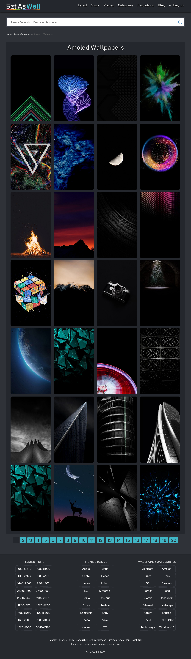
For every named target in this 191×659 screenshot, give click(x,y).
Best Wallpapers (23, 34)
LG (86, 590)
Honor (105, 576)
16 (137, 540)
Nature (147, 612)
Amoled (166, 568)
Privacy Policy (66, 639)
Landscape (166, 605)
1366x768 (24, 576)
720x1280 (43, 583)
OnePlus (105, 598)
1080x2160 (43, 576)
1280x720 (24, 605)
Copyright (81, 639)
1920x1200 (43, 605)
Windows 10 (166, 627)
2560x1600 (43, 590)
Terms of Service (97, 639)
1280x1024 (43, 620)
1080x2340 (24, 568)
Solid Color (167, 620)
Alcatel (86, 576)
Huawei (86, 583)
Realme (105, 605)
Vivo (105, 620)
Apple (86, 568)
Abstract (147, 568)
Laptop (166, 612)
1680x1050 (24, 612)
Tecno (86, 620)
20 (173, 540)
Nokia (86, 598)
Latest (82, 5)
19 (164, 540)
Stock (95, 5)
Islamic (147, 598)
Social (148, 620)
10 (83, 540)
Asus (105, 568)
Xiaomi (86, 627)
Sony (105, 612)
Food (167, 590)
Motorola (105, 590)
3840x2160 (43, 627)
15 (128, 540)
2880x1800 (24, 590)
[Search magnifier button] (180, 22)
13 (109, 540)
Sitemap (112, 639)
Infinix (105, 583)
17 (146, 540)
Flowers (167, 583)
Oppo (86, 605)
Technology (148, 627)
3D (148, 583)
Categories (125, 5)
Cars (167, 576)
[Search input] (94, 22)
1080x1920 (43, 568)
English (176, 5)
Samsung (86, 612)
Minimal (148, 605)
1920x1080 (24, 627)
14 (119, 540)
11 (92, 540)
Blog (161, 5)
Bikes (147, 576)
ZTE (104, 627)
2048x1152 (43, 598)
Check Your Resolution (130, 639)
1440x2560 (24, 583)
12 (100, 540)
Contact (53, 639)
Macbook (167, 598)
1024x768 (43, 612)
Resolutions (145, 5)
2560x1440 (24, 598)
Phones (109, 5)
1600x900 (24, 620)
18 (155, 540)
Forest (148, 590)
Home (9, 34)
